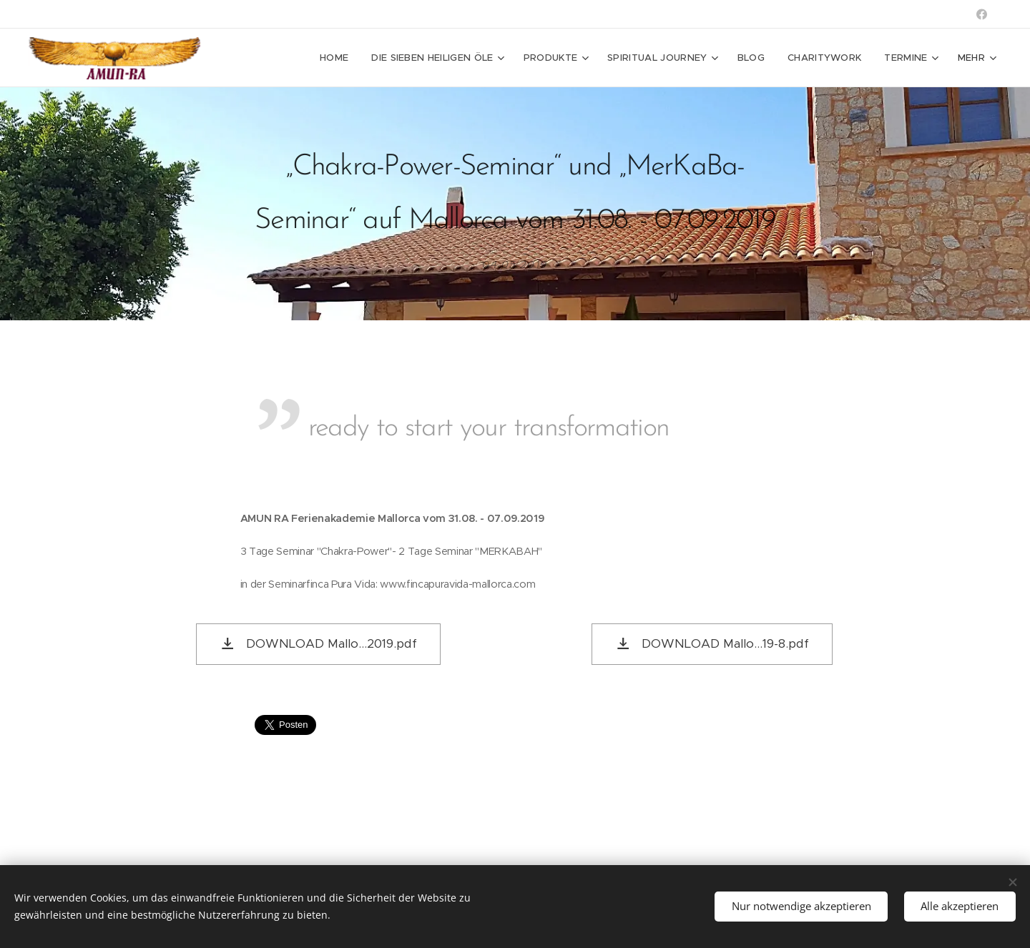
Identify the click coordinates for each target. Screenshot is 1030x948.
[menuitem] (338, 58)
